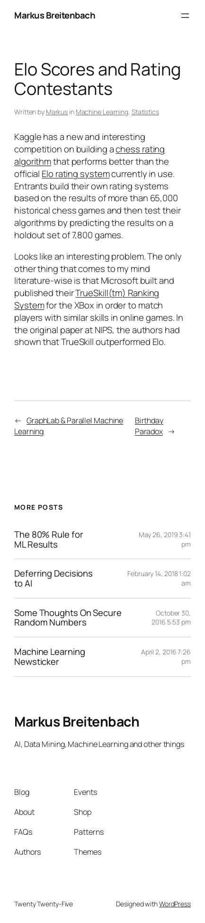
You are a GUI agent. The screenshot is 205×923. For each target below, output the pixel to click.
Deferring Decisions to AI (53, 578)
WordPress (175, 903)
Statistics (145, 111)
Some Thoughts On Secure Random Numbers (68, 617)
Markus (57, 111)
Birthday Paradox (149, 426)
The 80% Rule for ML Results (48, 539)
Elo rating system (75, 174)
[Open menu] (185, 15)
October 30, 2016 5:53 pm (171, 617)
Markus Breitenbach (54, 15)
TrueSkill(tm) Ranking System (86, 299)
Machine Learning (102, 111)
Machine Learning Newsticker (49, 656)
